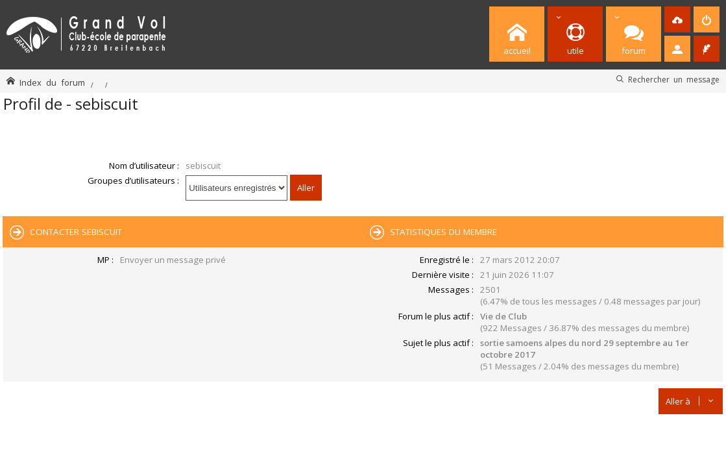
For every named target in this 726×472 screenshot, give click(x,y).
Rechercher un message (674, 79)
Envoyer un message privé (173, 260)
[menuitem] (677, 19)
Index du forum (52, 82)
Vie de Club (503, 316)
